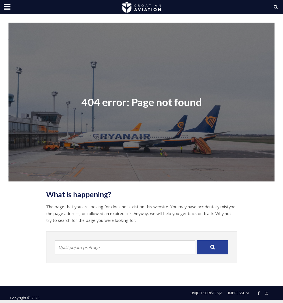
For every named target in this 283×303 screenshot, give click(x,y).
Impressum (238, 292)
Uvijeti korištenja (206, 292)
